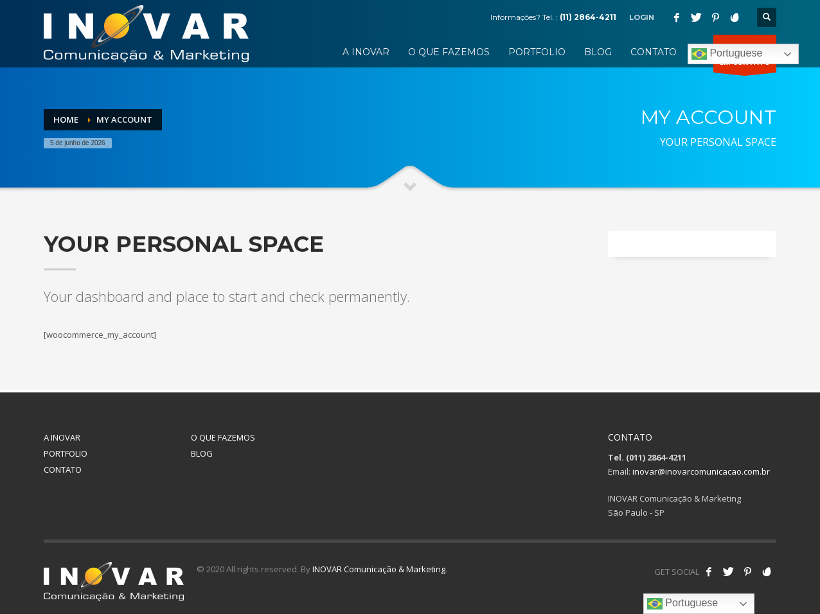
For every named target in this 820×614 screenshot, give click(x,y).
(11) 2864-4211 (588, 17)
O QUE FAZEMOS (223, 437)
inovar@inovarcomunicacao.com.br (701, 471)
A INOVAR (62, 437)
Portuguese (726, 54)
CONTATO (63, 469)
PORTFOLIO (65, 453)
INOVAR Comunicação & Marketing (378, 569)
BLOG (202, 453)
